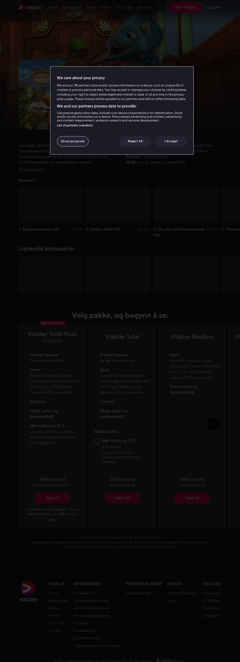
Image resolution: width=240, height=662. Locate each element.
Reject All (135, 141)
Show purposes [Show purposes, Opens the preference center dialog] (73, 141)
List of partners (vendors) (75, 125)
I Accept (171, 141)
